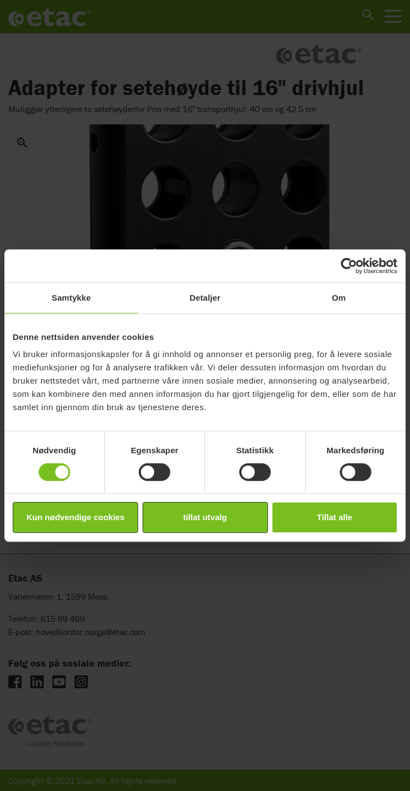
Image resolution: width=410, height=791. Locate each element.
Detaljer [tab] (205, 297)
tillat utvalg (205, 517)
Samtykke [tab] (71, 297)
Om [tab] (338, 297)
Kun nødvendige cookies (76, 517)
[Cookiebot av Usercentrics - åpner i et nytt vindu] (349, 266)
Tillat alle (335, 517)
